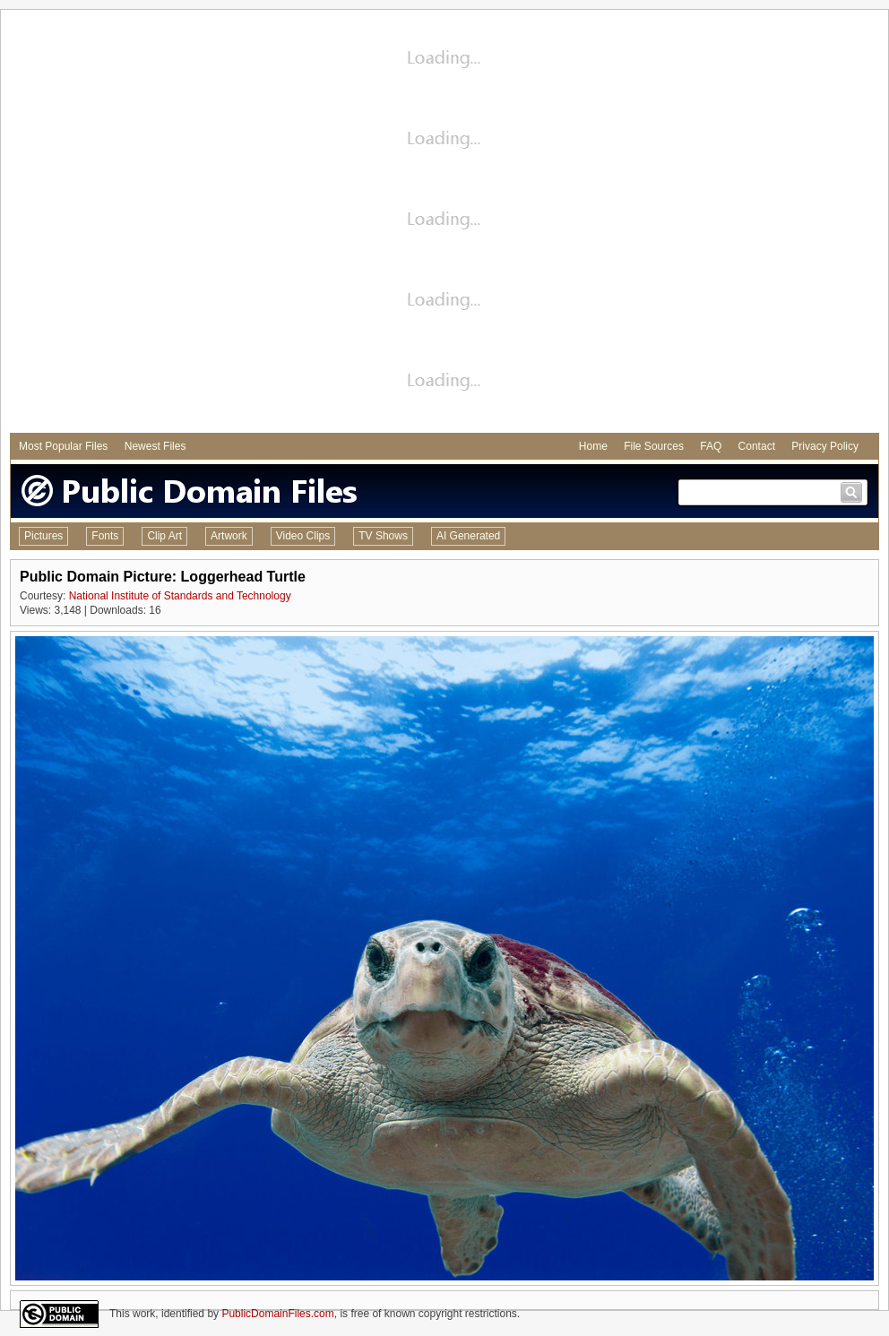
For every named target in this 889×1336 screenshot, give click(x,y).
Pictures (43, 536)
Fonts (104, 536)
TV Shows (383, 536)
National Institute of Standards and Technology (180, 596)
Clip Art (164, 536)
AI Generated (468, 536)
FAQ (710, 446)
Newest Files (155, 446)
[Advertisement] (205, 223)
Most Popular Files (63, 446)
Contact (756, 446)
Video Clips (303, 536)
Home (593, 446)
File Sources (654, 446)
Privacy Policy (825, 446)
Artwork (229, 536)
